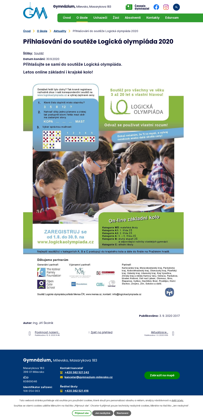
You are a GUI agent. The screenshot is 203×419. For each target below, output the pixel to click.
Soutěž (39, 53)
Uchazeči (100, 18)
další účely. (177, 400)
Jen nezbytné (103, 413)
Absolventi (133, 18)
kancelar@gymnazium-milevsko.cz (89, 377)
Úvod (67, 18)
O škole (82, 18)
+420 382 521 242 (77, 372)
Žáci (116, 18)
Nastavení (123, 413)
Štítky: (28, 53)
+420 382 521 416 (76, 390)
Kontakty (153, 18)
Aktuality (60, 31)
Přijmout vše (82, 413)
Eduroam (172, 18)
